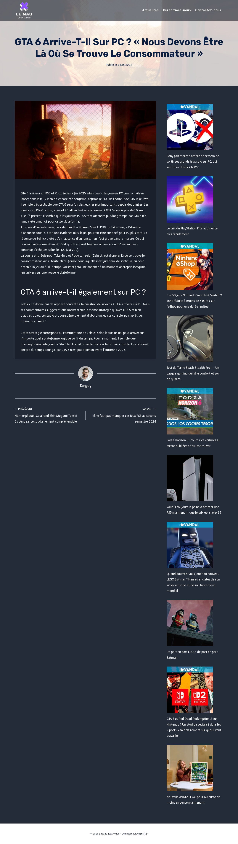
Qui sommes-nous (177, 10)
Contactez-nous (208, 10)
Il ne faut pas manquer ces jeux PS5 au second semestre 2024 (122, 414)
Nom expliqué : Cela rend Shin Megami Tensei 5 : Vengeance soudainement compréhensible (49, 414)
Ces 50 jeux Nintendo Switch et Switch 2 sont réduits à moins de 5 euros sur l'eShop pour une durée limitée (194, 301)
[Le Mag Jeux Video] (24, 10)
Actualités (150, 10)
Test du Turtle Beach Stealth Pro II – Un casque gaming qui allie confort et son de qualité (193, 373)
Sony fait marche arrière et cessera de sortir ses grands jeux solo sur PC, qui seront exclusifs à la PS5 (193, 161)
